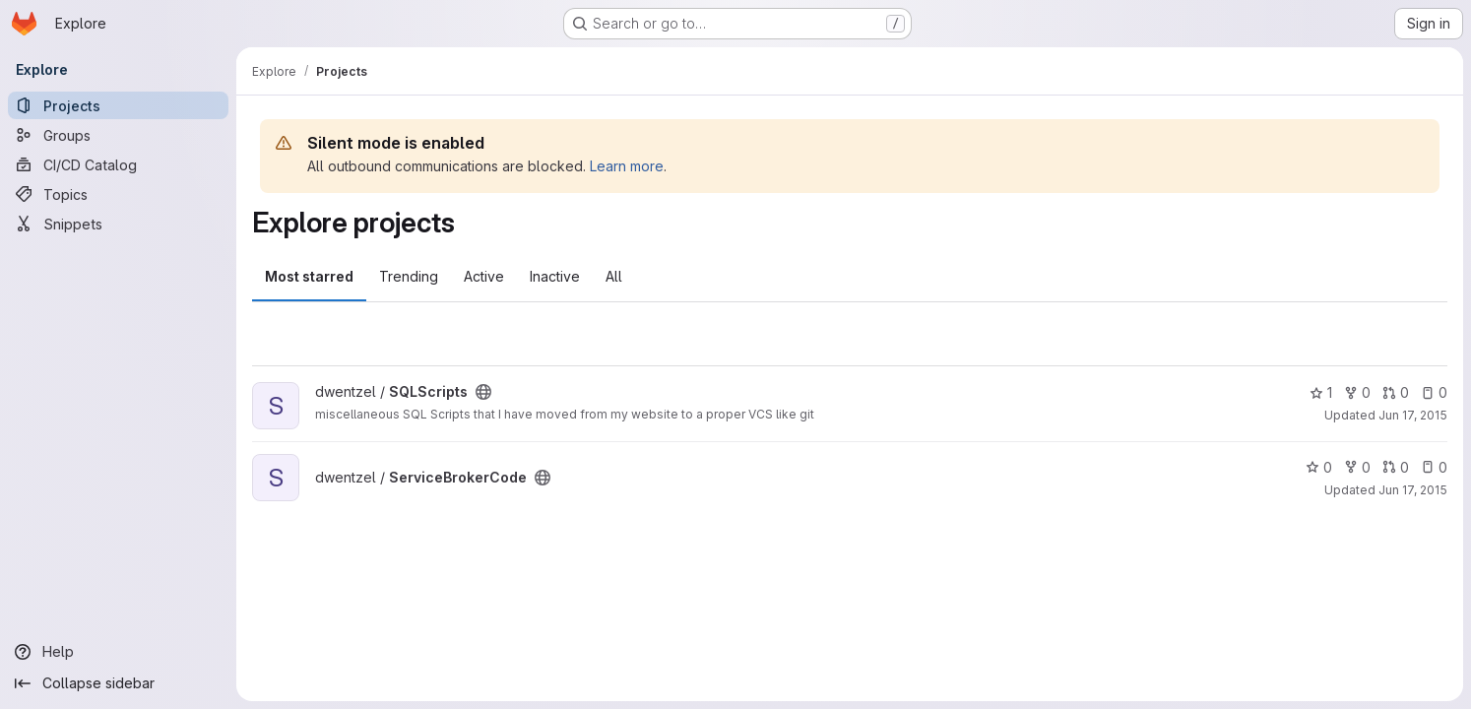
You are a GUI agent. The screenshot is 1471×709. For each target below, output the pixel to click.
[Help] (118, 652)
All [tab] (614, 276)
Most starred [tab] (309, 276)
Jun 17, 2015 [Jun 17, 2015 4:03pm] (1412, 415)
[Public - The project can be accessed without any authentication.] (483, 392)
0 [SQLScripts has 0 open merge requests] (1395, 392)
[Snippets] (118, 223)
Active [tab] (484, 276)
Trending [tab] (408, 276)
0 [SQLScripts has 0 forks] (1357, 392)
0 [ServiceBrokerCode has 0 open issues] (1434, 467)
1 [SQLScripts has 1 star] (1321, 392)
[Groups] (118, 135)
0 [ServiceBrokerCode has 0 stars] (1319, 467)
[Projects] (118, 105)
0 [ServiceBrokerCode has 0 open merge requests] (1395, 467)
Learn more (627, 166)
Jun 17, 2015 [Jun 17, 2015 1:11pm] (1412, 490)
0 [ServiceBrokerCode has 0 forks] (1357, 467)
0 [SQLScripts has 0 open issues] (1434, 392)
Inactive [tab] (555, 276)
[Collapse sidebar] (118, 683)
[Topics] (118, 194)
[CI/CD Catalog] (118, 164)
